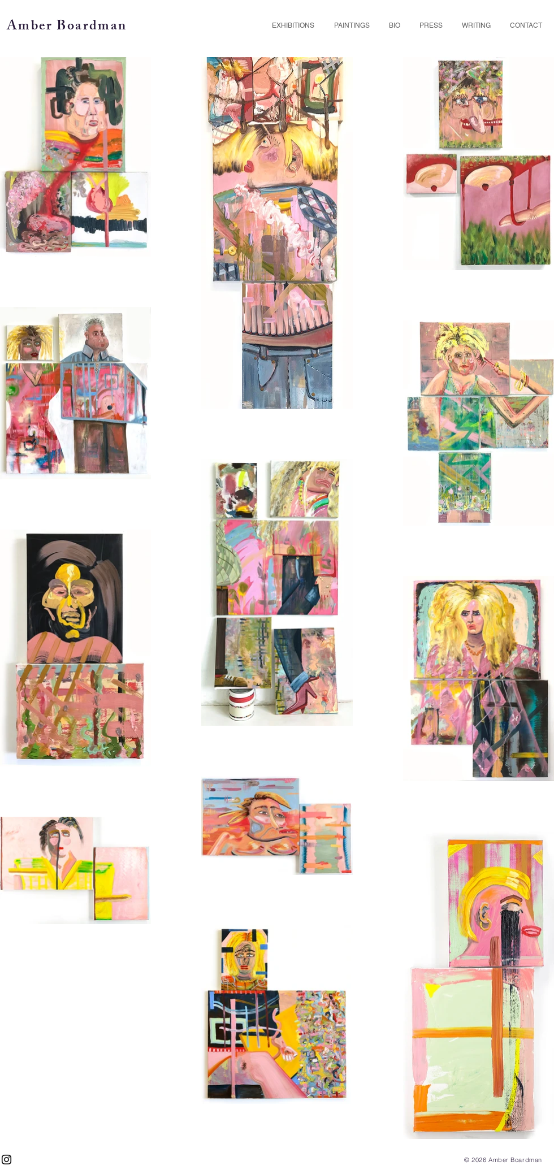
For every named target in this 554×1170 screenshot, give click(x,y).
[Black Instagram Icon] (6, 1159)
